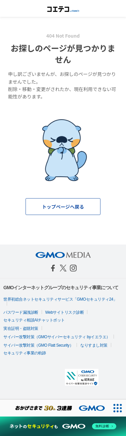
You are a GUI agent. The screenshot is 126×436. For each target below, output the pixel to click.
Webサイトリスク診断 (64, 312)
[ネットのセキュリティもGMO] (63, 426)
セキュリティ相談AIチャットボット (34, 320)
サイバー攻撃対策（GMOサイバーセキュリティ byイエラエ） (56, 337)
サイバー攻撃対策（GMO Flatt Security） (38, 345)
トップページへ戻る (63, 206)
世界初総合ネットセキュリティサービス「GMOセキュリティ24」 (60, 299)
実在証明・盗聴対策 (20, 328)
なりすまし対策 (94, 345)
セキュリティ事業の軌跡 (24, 353)
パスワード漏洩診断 (20, 312)
